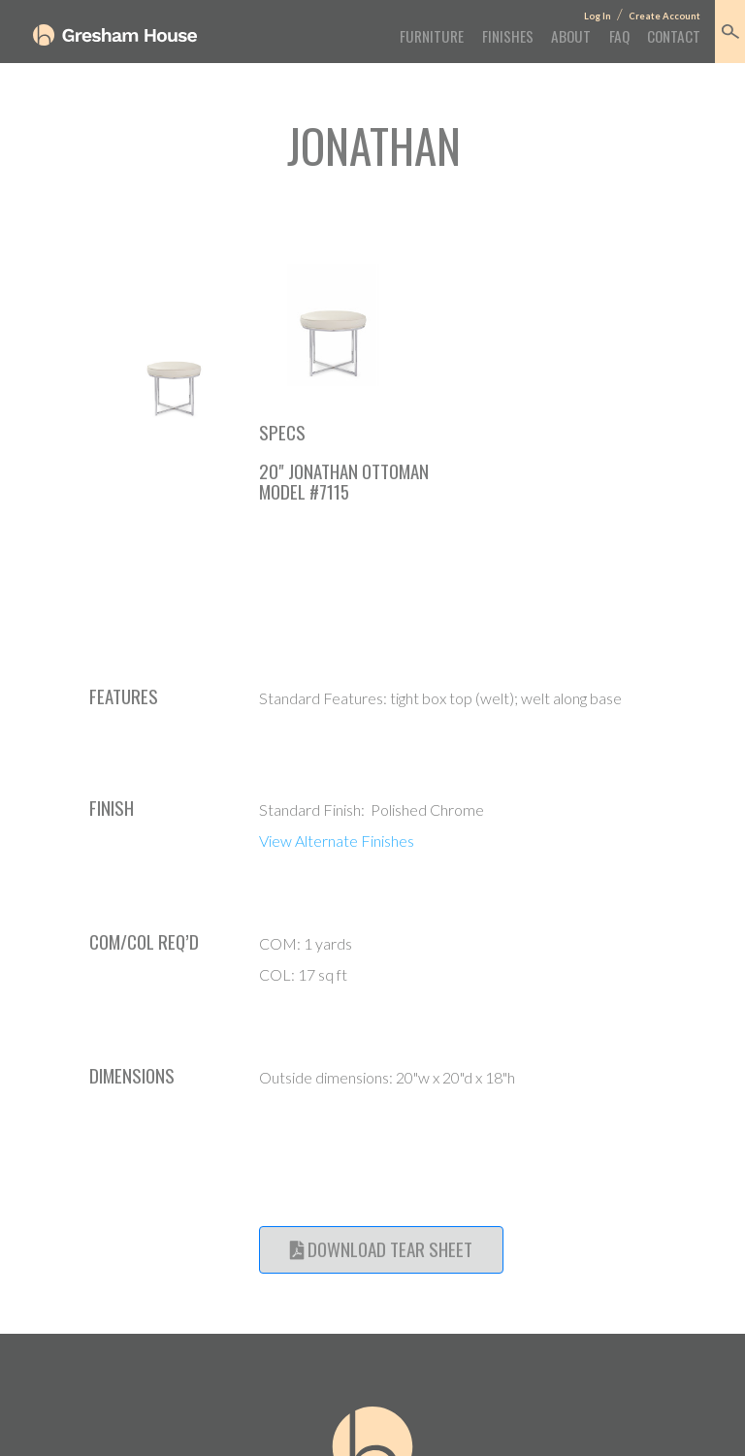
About (571, 36)
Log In (597, 16)
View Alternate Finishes (336, 840)
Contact (673, 36)
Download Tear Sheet (381, 1249)
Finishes (508, 36)
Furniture (432, 36)
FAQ (619, 36)
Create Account (664, 16)
